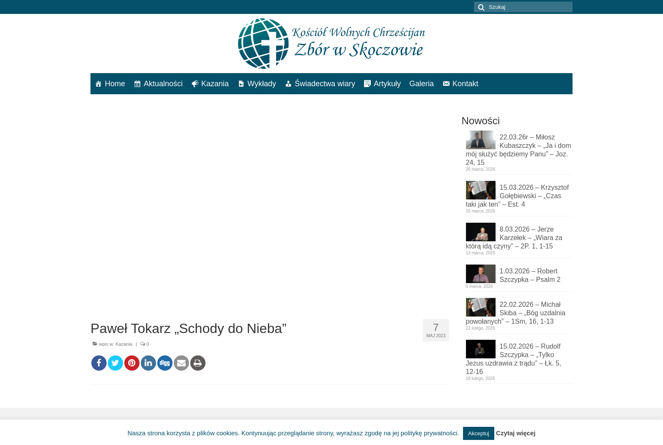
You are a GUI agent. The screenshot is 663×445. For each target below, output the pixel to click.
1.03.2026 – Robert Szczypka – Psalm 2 (530, 275)
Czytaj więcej (515, 433)
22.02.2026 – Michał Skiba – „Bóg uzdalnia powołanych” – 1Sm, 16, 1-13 (516, 313)
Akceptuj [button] (478, 433)
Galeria (421, 83)
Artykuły (387, 83)
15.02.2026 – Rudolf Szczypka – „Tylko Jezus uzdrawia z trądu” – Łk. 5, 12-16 (514, 359)
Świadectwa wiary (325, 83)
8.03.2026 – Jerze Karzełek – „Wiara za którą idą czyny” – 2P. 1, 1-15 (514, 238)
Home (115, 83)
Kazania (215, 83)
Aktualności (163, 83)
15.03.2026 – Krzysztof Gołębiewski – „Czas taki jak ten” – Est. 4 (517, 196)
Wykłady (261, 83)
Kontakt (465, 83)
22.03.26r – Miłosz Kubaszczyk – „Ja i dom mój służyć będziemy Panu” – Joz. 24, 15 (518, 150)
